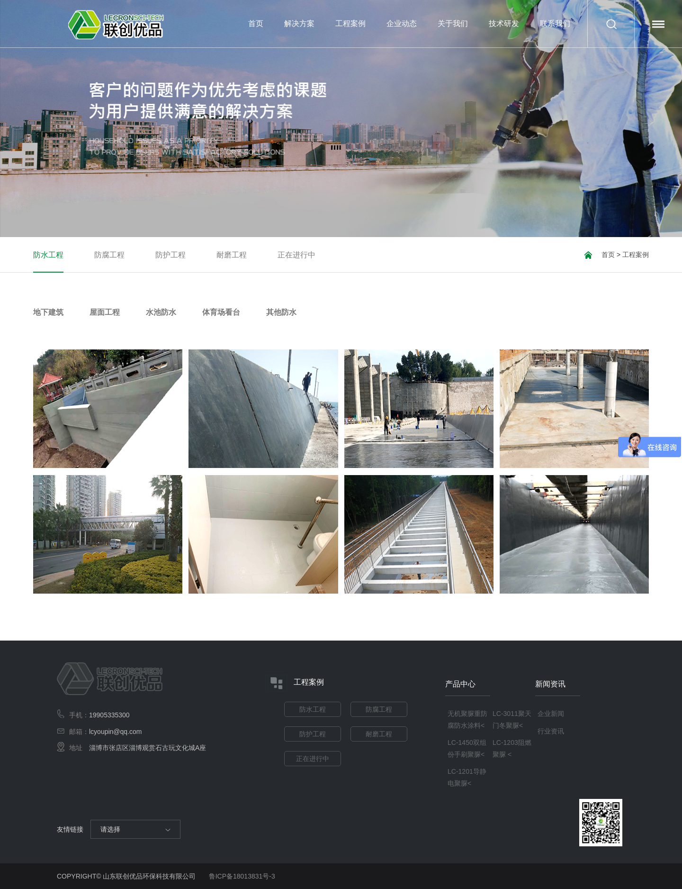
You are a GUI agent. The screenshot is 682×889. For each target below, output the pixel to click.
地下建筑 (48, 312)
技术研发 (504, 23)
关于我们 (453, 33)
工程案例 (350, 33)
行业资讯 (551, 731)
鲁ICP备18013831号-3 (242, 876)
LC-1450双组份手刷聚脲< (467, 748)
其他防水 (281, 312)
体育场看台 (221, 312)
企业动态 (401, 33)
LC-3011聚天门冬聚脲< (512, 719)
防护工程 (170, 255)
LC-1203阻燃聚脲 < (512, 748)
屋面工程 (105, 312)
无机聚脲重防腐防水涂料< (467, 719)
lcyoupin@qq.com (115, 731)
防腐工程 (109, 255)
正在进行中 (296, 255)
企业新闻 (551, 713)
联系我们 (555, 23)
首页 (255, 23)
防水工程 (48, 255)
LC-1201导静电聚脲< (467, 777)
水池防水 (161, 312)
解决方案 (299, 23)
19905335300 (109, 715)
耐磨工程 (231, 255)
